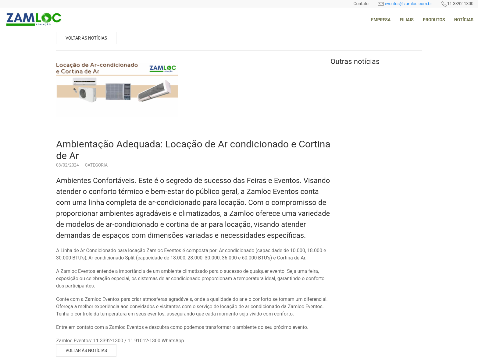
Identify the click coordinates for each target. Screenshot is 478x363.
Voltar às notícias (86, 38)
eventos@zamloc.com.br (408, 3)
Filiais (407, 19)
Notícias (463, 19)
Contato (360, 3)
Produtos (434, 19)
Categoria (96, 165)
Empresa (381, 19)
